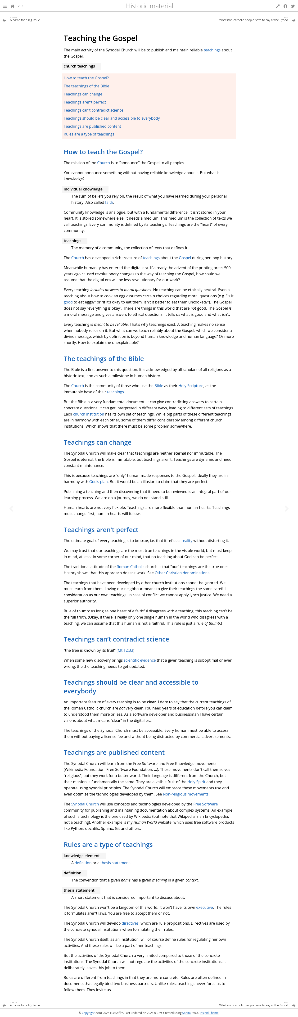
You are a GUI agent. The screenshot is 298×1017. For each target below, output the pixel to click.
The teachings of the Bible (86, 86)
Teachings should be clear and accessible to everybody (112, 118)
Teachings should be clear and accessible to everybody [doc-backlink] (131, 686)
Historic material (149, 5)
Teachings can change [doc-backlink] (97, 442)
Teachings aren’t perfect (85, 102)
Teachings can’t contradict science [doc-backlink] (116, 639)
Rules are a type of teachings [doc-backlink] (108, 844)
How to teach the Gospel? (86, 78)
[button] (5, 5)
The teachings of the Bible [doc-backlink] (104, 358)
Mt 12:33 (125, 650)
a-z (20, 5)
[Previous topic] (11, 508)
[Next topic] (286, 508)
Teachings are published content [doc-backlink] (114, 752)
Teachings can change (83, 94)
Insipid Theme (209, 1013)
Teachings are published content (92, 126)
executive (204, 907)
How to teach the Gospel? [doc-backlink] (103, 151)
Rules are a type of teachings (89, 134)
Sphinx (186, 1013)
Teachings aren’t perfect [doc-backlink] (101, 529)
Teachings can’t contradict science (93, 110)
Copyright (88, 1013)
